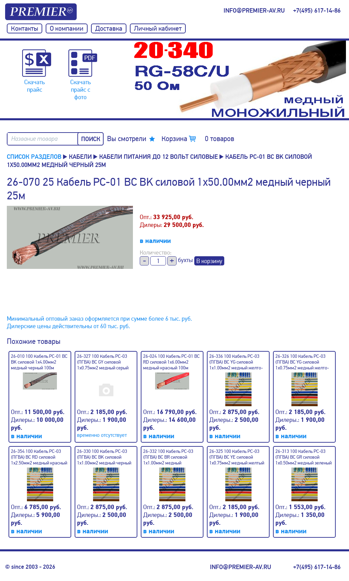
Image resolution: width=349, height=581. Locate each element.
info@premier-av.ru (254, 10)
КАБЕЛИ (80, 156)
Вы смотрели (126, 138)
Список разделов (34, 156)
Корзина (198, 138)
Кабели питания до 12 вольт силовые (158, 156)
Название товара (34, 138)
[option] (240, 79)
